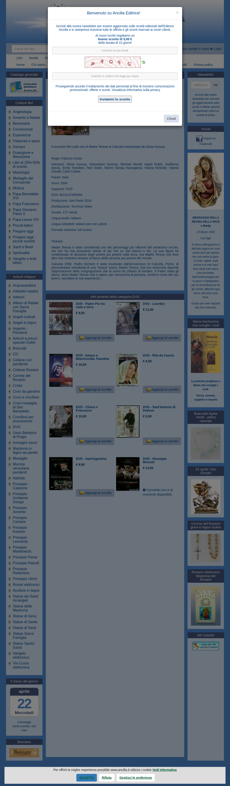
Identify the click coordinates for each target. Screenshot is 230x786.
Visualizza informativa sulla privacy (136, 90)
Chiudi (171, 118)
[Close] (177, 12)
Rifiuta (107, 777)
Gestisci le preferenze (135, 777)
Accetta (86, 777)
